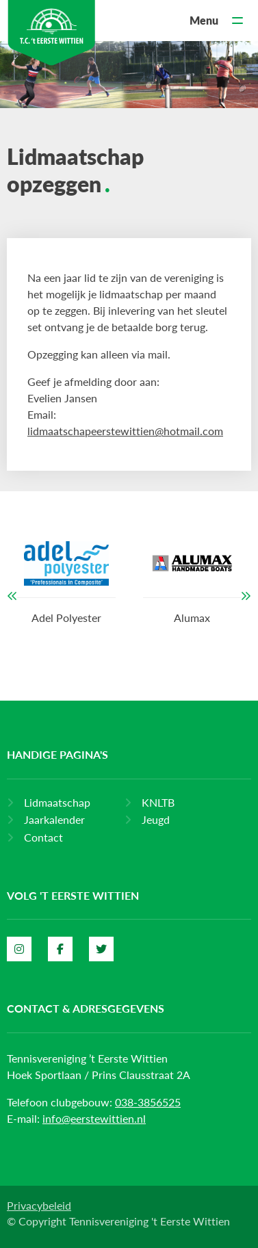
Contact (43, 837)
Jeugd (156, 819)
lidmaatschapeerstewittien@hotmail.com (125, 431)
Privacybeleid (39, 1205)
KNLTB (158, 802)
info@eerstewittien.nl (94, 1118)
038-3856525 (148, 1102)
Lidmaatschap (57, 802)
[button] (12, 596)
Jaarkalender (54, 819)
